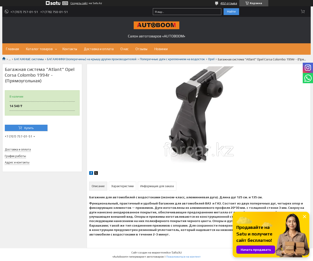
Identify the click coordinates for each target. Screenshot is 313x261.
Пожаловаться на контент (183, 256)
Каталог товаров (39, 49)
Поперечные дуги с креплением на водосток (172, 59)
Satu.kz (177, 252)
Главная (12, 49)
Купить (29, 128)
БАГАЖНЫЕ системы (29, 59)
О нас (124, 49)
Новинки (161, 49)
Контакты (69, 49)
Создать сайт (79, 3)
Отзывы (141, 49)
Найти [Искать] (231, 11)
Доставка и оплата (99, 49)
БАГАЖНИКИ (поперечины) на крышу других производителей (91, 59)
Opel (211, 59)
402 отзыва (228, 3)
